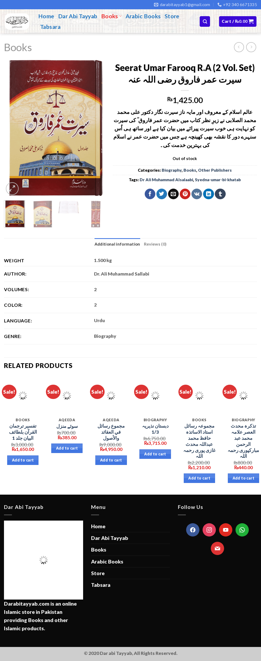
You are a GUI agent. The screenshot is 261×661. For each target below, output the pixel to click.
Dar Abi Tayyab (77, 16)
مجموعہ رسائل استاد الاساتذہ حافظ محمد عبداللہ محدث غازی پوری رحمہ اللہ (199, 441)
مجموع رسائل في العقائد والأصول (111, 432)
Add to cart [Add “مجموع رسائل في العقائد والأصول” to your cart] (111, 460)
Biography (172, 170)
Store (172, 16)
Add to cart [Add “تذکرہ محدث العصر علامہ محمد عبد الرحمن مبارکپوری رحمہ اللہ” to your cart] (244, 478)
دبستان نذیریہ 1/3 (155, 429)
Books (111, 16)
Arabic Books (143, 16)
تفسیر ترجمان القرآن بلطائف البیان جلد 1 (23, 432)
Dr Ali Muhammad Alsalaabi (166, 179)
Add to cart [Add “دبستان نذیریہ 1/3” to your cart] (155, 454)
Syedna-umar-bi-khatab (218, 179)
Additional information (117, 244)
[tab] (117, 244)
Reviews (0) (155, 244)
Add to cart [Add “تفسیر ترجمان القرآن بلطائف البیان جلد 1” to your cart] (23, 460)
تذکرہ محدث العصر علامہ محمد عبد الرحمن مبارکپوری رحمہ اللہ (243, 441)
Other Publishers (215, 170)
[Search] (205, 21)
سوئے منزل (67, 426)
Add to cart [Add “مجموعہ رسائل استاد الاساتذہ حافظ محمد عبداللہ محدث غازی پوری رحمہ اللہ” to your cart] (199, 478)
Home (46, 16)
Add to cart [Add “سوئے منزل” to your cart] (67, 448)
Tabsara (50, 26)
